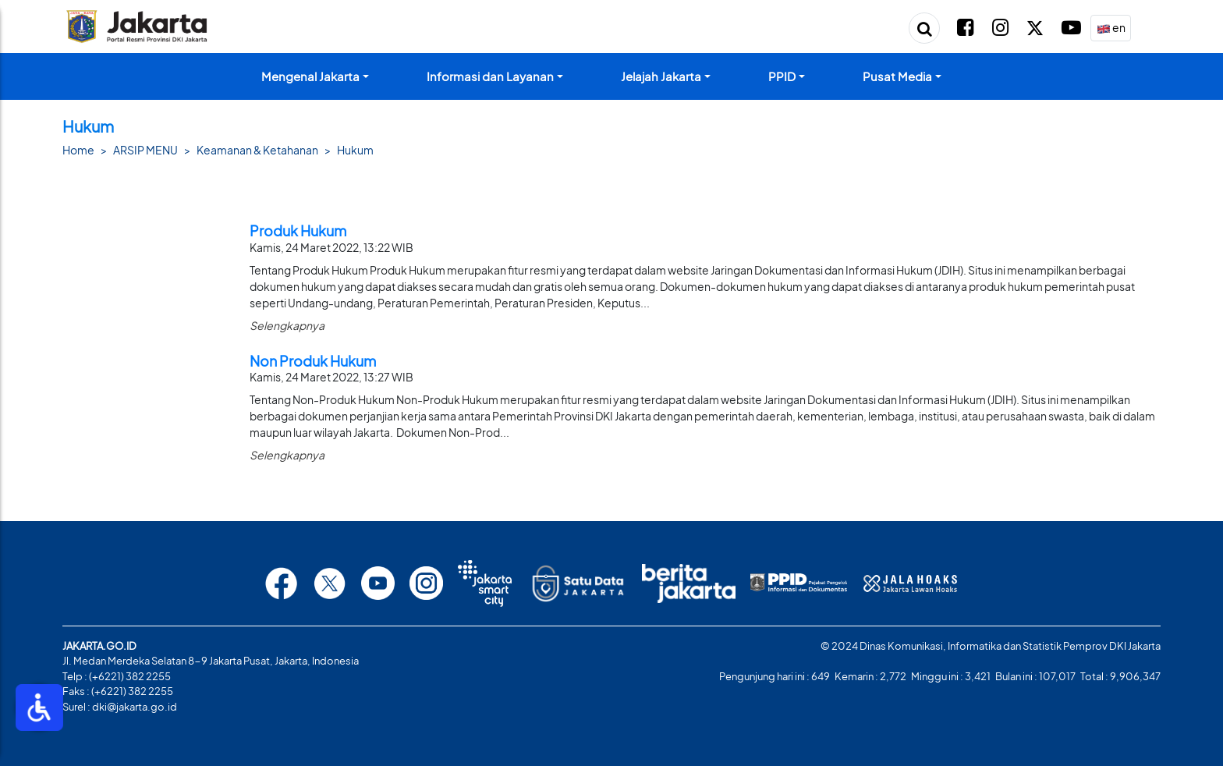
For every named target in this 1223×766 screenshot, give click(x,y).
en (1111, 28)
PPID (782, 76)
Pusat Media (897, 76)
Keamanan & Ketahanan (257, 150)
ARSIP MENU (145, 150)
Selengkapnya (287, 325)
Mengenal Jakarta (310, 76)
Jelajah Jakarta (661, 76)
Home (78, 150)
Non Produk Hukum (313, 361)
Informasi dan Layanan (490, 76)
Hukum (355, 150)
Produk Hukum (298, 230)
